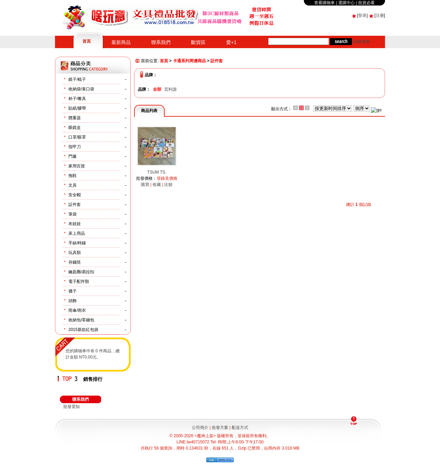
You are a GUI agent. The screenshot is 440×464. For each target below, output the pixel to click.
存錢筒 (74, 262)
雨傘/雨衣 (77, 310)
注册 (380, 15)
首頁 (86, 41)
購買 (145, 184)
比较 (168, 184)
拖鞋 (72, 175)
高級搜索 (361, 41)
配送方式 (240, 427)
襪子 (72, 291)
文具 (72, 185)
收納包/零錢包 (81, 320)
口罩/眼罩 (77, 137)
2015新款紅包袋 (83, 329)
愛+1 (231, 42)
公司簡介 (200, 427)
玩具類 (74, 252)
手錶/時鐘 (77, 243)
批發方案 (220, 427)
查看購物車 (324, 2)
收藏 (157, 184)
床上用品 (76, 233)
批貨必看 (366, 2)
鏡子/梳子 (77, 79)
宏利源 (170, 89)
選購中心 (346, 2)
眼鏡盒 (74, 127)
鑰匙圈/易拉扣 (81, 271)
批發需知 (71, 406)
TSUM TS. (156, 172)
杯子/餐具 (77, 98)
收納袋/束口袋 (81, 89)
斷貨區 (198, 42)
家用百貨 (76, 166)
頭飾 (72, 300)
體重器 (74, 117)
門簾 (72, 156)
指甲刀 (74, 146)
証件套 (74, 204)
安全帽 (74, 194)
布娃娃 (74, 223)
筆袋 (72, 214)
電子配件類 (78, 281)
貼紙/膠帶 (77, 108)
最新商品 (121, 42)
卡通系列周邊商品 (189, 61)
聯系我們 (160, 42)
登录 (362, 15)
